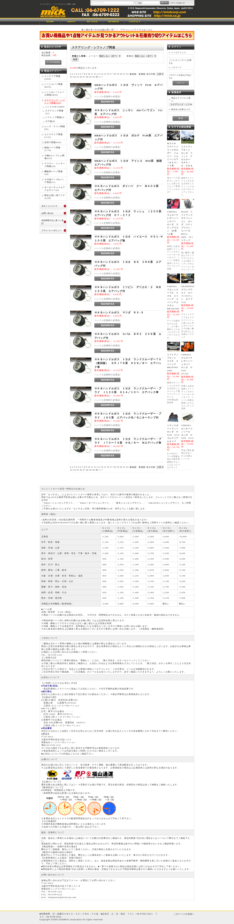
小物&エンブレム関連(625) (54, 156)
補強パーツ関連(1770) (52, 149)
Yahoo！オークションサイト (94, 503)
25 (77, 77)
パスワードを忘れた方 (177, 3)
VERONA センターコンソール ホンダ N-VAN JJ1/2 (187, 431)
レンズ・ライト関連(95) (54, 127)
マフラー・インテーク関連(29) (54, 164)
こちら (73, 753)
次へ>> (99, 77)
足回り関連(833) (52, 142)
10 (89, 74)
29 (90, 77)
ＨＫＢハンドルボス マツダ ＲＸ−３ (118, 312)
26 (81, 77)
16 (108, 74)
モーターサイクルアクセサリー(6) (54, 188)
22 (127, 74)
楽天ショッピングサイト (129, 503)
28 (87, 77)
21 (124, 74)
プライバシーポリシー (51, 230)
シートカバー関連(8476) (53, 85)
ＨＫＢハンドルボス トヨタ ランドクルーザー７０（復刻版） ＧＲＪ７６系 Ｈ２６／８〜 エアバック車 (127, 363)
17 (111, 74)
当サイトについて (49, 206)
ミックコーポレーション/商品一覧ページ (62, 11)
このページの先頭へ (184, 914)
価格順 (133, 74)
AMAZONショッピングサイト (163, 503)
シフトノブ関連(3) (54, 117)
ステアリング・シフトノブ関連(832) (54, 101)
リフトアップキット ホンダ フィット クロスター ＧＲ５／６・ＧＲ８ (187, 156)
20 (121, 74)
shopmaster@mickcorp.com (62, 897)
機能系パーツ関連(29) (53, 172)
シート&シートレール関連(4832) (54, 93)
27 (84, 77)
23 (71, 77)
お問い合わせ (47, 213)
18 (114, 74)
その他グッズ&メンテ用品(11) (54, 180)
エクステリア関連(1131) (53, 135)
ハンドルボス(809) (55, 107)
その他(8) (50, 121)
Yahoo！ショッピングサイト (58, 503)
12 (95, 74)
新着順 (142, 74)
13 (98, 74)
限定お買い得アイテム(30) (54, 196)
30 (93, 77)
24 (74, 77)
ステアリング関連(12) (54, 112)
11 (92, 74)
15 (105, 74)
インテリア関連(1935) (52, 77)
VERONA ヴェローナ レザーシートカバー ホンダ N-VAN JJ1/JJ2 (188, 364)
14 (101, 74)
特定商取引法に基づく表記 (52, 221)
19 (118, 74)
